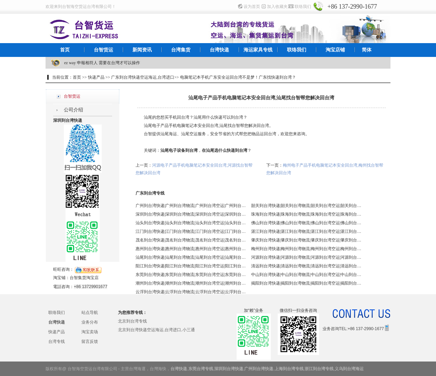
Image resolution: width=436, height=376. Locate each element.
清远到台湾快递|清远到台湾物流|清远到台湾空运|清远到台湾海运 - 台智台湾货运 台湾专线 (306, 266)
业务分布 (89, 322)
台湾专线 (56, 341)
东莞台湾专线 (200, 368)
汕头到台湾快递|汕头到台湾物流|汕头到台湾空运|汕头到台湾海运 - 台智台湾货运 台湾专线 (191, 222)
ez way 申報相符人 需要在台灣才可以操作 (102, 62)
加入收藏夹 (277, 6)
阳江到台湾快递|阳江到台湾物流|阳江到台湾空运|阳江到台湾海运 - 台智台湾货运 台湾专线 (191, 266)
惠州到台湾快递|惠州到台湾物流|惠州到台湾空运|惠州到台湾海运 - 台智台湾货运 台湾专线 (191, 248)
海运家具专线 (258, 49)
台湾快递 (219, 49)
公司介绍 (73, 109)
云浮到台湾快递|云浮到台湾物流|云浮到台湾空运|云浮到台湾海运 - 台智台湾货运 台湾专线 (191, 291)
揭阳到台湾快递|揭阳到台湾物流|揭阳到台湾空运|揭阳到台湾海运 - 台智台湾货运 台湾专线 (306, 283)
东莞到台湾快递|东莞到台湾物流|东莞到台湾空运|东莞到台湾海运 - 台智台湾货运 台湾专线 (191, 274)
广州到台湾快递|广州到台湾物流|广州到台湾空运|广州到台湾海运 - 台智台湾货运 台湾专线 (191, 205)
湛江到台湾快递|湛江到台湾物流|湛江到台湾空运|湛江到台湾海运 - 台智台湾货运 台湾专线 (306, 231)
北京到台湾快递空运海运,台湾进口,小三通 (156, 329)
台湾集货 (180, 49)
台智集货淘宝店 (84, 277)
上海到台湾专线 (289, 368)
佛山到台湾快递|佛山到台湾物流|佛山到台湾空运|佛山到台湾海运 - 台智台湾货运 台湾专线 (306, 222)
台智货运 (103, 49)
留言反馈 (89, 341)
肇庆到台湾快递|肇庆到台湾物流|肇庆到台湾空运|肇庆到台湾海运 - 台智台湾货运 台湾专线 (306, 240)
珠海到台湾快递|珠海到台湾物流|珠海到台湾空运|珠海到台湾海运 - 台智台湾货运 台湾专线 (306, 214)
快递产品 (56, 331)
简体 (366, 49)
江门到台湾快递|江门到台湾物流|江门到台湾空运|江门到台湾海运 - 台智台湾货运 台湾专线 (191, 231)
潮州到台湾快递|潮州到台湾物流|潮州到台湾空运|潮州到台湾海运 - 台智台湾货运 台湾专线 (191, 283)
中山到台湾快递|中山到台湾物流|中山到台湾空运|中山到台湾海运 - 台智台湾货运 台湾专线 (306, 274)
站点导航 (89, 312)
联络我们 (303, 6)
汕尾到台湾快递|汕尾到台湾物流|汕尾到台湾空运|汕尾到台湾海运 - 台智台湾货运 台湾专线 (191, 257)
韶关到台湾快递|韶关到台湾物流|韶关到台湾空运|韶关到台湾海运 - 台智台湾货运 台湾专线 (306, 205)
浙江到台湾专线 (319, 368)
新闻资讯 (142, 49)
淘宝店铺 (335, 49)
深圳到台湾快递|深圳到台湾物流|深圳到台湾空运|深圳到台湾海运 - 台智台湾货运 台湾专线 (191, 214)
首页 (65, 49)
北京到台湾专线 (132, 321)
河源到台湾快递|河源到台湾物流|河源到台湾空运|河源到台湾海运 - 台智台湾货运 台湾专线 (306, 257)
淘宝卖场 (89, 331)
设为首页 (252, 6)
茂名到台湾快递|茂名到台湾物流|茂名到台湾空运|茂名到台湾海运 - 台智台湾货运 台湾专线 (191, 240)
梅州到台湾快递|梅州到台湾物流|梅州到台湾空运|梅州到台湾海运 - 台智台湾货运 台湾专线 (306, 248)
